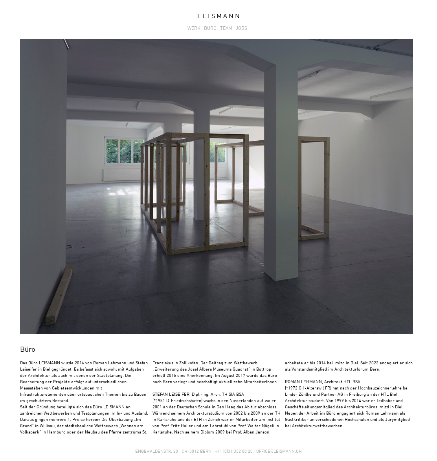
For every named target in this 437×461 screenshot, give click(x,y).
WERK (195, 28)
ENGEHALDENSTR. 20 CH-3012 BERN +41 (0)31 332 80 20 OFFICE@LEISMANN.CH (218, 452)
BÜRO (211, 28)
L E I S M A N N (218, 16)
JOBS (243, 28)
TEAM (227, 28)
